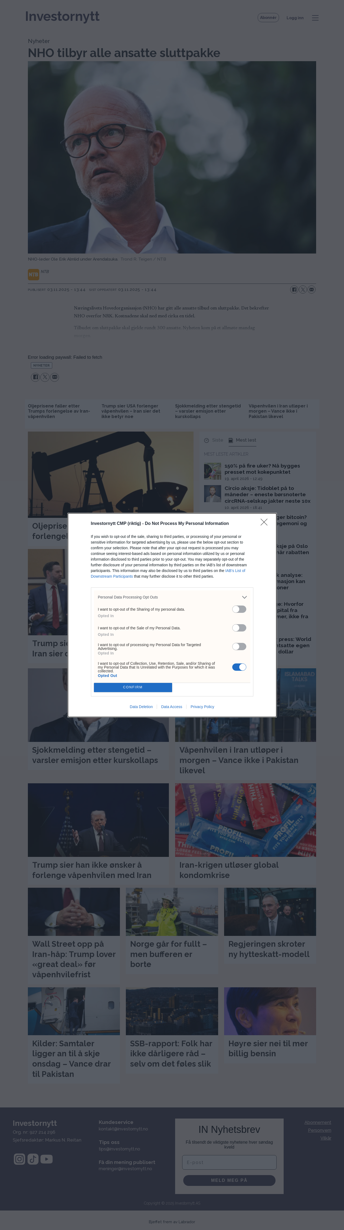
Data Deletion (141, 707)
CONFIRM (133, 687)
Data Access (171, 707)
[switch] (239, 609)
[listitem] (172, 597)
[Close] (266, 524)
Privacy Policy (202, 707)
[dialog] (172, 615)
